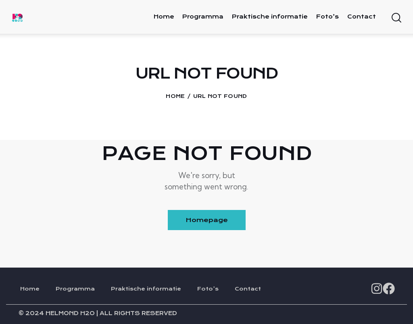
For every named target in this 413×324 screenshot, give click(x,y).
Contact (248, 289)
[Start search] (396, 18)
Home (175, 96)
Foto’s (208, 289)
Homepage (207, 220)
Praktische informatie (146, 289)
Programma (75, 289)
